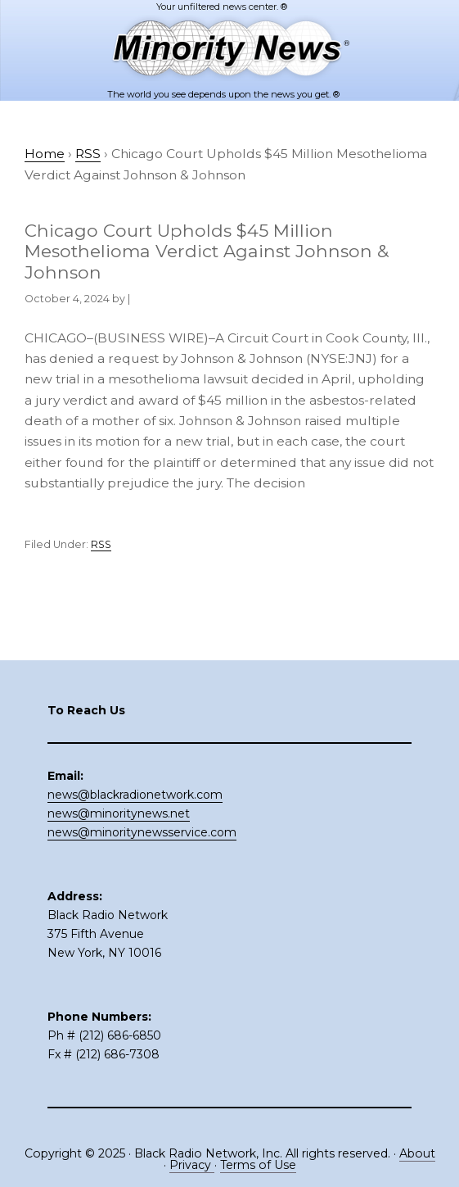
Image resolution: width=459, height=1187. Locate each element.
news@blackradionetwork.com (135, 794)
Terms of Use (258, 1165)
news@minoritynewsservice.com (141, 832)
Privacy (191, 1165)
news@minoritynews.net (118, 813)
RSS (101, 544)
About (417, 1153)
